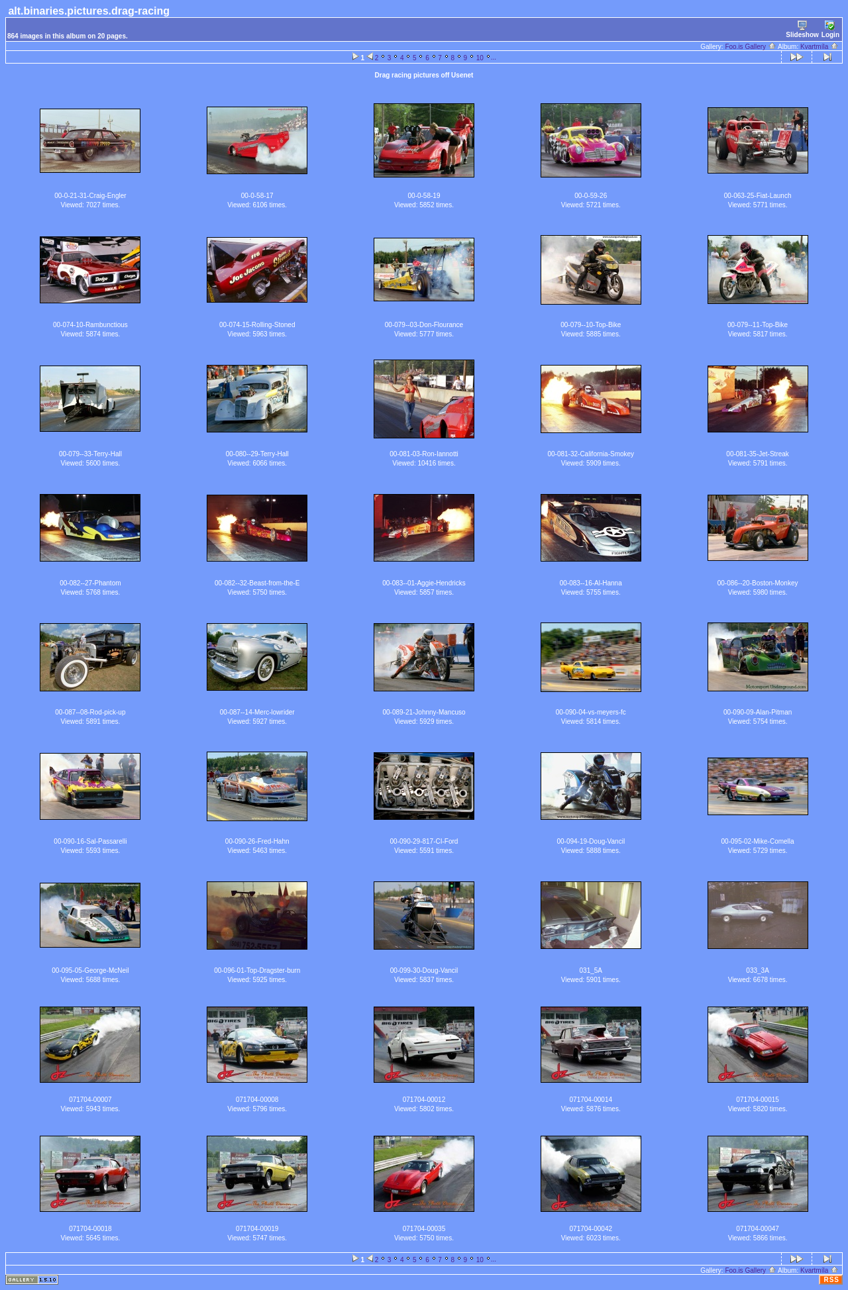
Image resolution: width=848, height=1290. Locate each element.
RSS (831, 1279)
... (493, 57)
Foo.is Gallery (750, 46)
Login (830, 29)
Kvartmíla (819, 46)
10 (480, 58)
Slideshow (802, 29)
